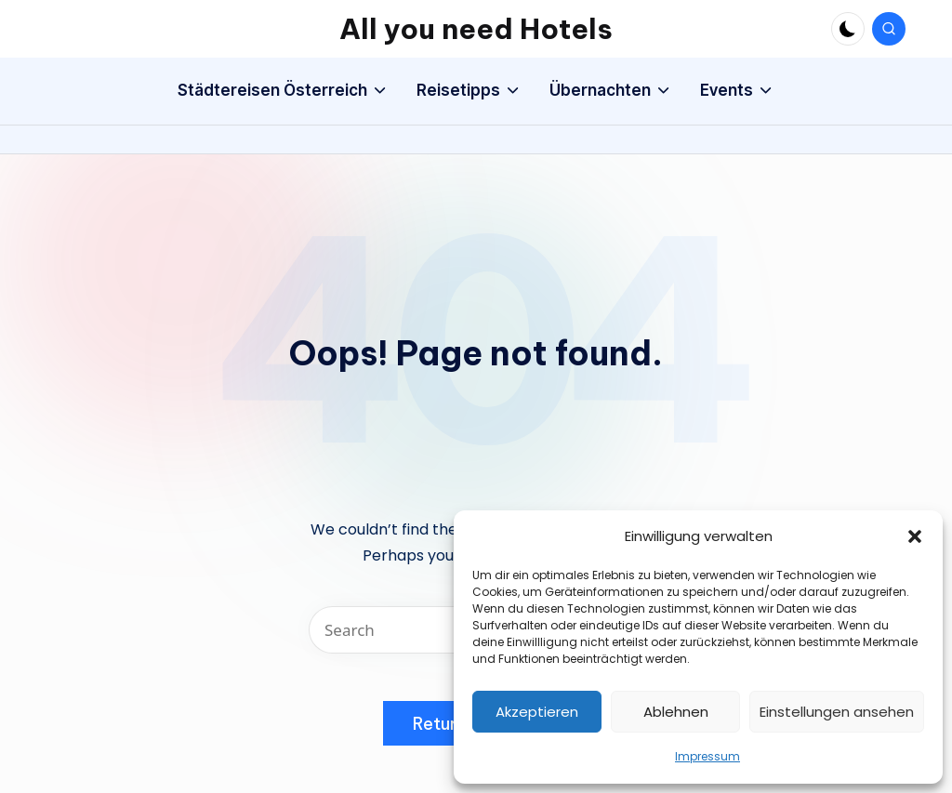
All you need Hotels (476, 28)
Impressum (707, 756)
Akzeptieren (537, 711)
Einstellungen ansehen (837, 711)
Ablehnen (675, 711)
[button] (915, 536)
